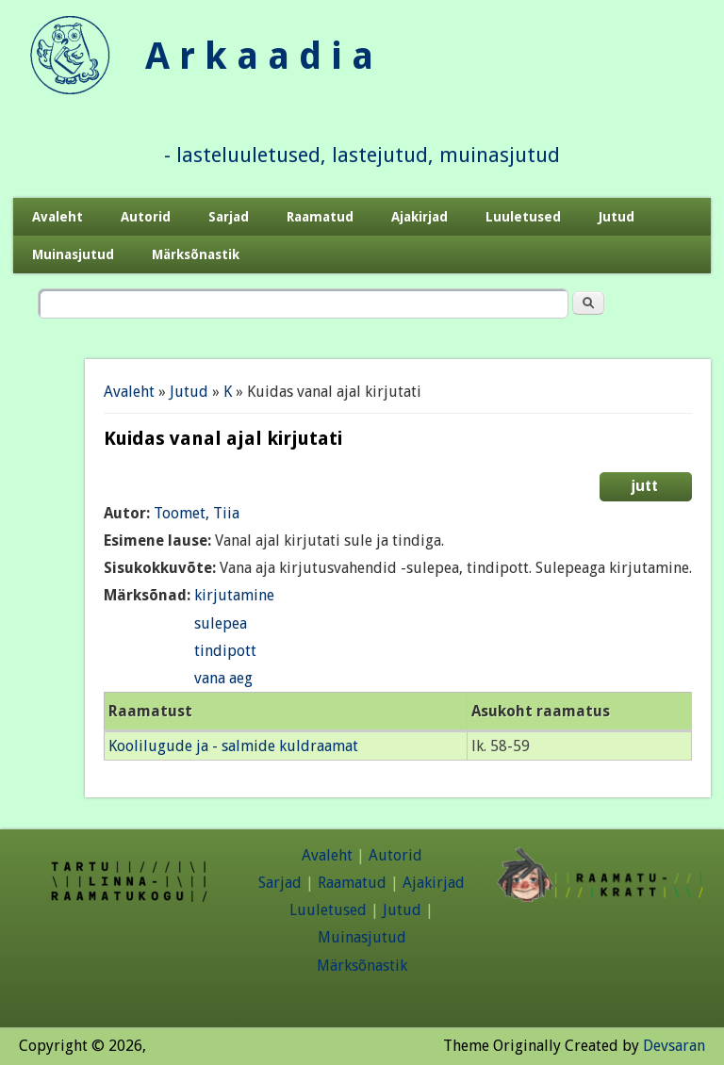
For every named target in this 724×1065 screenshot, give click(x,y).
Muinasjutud (73, 254)
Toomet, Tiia (196, 513)
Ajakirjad (419, 216)
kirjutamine (234, 595)
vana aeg (223, 678)
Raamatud (320, 216)
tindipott (225, 651)
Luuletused (523, 216)
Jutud (616, 216)
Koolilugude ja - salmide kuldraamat (233, 746)
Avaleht (57, 216)
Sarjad (228, 216)
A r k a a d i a (259, 56)
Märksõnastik (195, 254)
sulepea (220, 623)
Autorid (146, 216)
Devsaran (674, 1046)
